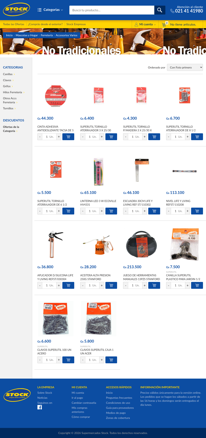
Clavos (7, 80)
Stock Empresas (76, 24)
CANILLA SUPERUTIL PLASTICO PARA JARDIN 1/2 (183, 277)
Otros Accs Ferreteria (9, 100)
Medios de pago (116, 412)
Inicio (9, 35)
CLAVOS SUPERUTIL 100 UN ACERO (54, 351)
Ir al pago (77, 397)
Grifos (6, 86)
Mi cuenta (145, 24)
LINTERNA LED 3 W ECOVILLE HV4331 (98, 202)
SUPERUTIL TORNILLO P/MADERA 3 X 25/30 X (137, 128)
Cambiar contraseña (84, 402)
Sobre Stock (44, 392)
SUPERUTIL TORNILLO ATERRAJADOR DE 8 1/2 (181, 128)
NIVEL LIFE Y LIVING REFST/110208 (178, 202)
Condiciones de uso (118, 402)
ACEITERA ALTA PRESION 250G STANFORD (95, 277)
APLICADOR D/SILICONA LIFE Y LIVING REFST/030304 (55, 277)
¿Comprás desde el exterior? (45, 24)
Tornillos (8, 108)
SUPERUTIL (171, 272)
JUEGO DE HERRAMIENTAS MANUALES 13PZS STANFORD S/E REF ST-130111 (141, 279)
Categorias (50, 10)
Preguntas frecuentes (119, 397)
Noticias (42, 397)
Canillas (7, 74)
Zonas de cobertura (118, 417)
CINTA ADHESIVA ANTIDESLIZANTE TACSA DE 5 (55, 128)
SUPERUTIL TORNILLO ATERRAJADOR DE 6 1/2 (52, 202)
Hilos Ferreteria (12, 92)
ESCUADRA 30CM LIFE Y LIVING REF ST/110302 (137, 202)
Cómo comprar (81, 416)
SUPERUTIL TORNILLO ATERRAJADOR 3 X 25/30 (95, 128)
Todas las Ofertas (13, 24)
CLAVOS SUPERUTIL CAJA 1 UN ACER (96, 351)
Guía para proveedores (120, 407)
